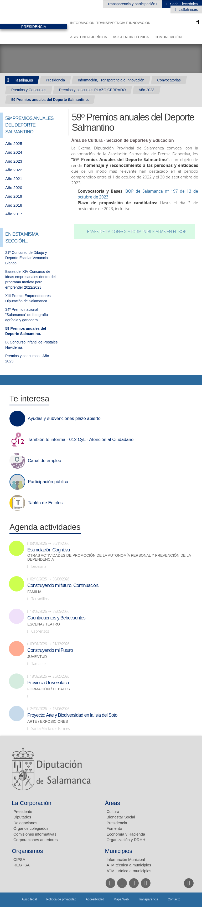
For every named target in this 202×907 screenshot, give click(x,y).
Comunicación (168, 37)
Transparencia (148, 899)
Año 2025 (13, 143)
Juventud (37, 657)
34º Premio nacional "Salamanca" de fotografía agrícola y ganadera (26, 314)
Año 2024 (13, 152)
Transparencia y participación (131, 4)
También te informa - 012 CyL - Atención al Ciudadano (80, 439)
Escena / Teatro (43, 624)
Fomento (114, 828)
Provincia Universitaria (48, 682)
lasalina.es (24, 80)
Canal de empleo (44, 460)
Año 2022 (13, 170)
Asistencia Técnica (131, 37)
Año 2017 (13, 214)
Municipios (118, 851)
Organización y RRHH (126, 839)
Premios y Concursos (28, 90)
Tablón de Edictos (45, 503)
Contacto (174, 899)
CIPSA (19, 859)
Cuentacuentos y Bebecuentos (56, 617)
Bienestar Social (121, 817)
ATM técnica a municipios (129, 865)
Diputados (22, 817)
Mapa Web (121, 899)
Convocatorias (169, 80)
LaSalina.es (188, 9)
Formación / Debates (48, 689)
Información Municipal (126, 859)
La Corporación (31, 803)
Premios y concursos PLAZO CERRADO (92, 90)
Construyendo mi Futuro (50, 650)
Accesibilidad (95, 899)
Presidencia (55, 80)
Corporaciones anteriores (35, 839)
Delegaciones (25, 823)
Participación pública (48, 481)
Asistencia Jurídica (88, 37)
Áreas (112, 803)
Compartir (6, 380)
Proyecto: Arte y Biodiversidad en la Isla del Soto (72, 715)
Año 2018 (13, 205)
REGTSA (21, 865)
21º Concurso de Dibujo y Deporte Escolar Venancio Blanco (26, 257)
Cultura (113, 811)
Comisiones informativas (34, 834)
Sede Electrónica (183, 4)
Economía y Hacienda (126, 834)
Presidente (22, 811)
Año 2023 (146, 90)
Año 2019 (13, 196)
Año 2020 (13, 187)
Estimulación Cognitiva (48, 549)
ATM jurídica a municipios (129, 871)
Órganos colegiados (30, 828)
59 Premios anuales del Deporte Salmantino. (50, 100)
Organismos (27, 851)
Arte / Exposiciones (47, 722)
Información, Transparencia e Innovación (110, 23)
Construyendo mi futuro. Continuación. (63, 585)
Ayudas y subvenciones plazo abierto (64, 418)
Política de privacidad (61, 899)
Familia (34, 592)
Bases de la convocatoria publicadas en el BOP (136, 231)
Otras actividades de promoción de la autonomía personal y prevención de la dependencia (109, 557)
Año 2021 (13, 178)
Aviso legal (29, 899)
